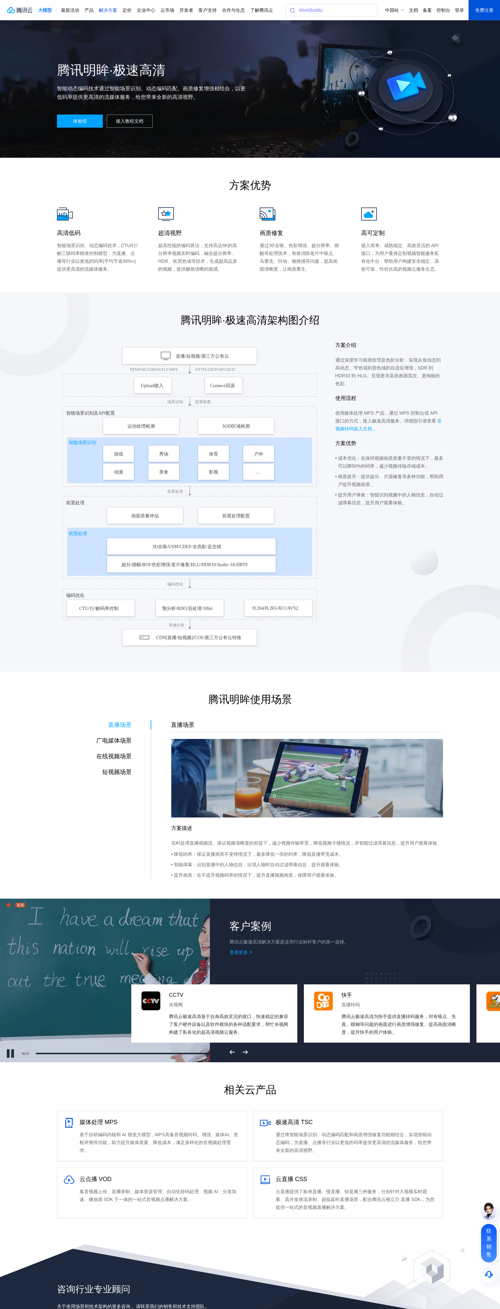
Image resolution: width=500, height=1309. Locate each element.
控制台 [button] (443, 10)
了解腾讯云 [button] (261, 10)
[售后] (488, 1274)
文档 (413, 10)
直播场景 (120, 725)
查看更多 (239, 952)
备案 (427, 10)
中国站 (392, 10)
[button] (44, 10)
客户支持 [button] (207, 10)
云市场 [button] (167, 10)
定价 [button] (127, 10)
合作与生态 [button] (233, 10)
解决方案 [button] (108, 10)
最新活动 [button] (70, 10)
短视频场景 (117, 772)
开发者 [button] (186, 10)
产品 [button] (89, 10)
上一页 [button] (232, 1052)
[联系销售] (488, 1243)
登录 (459, 10)
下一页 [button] (245, 1052)
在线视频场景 (114, 756)
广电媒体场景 (114, 740)
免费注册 (484, 10)
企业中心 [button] (146, 10)
